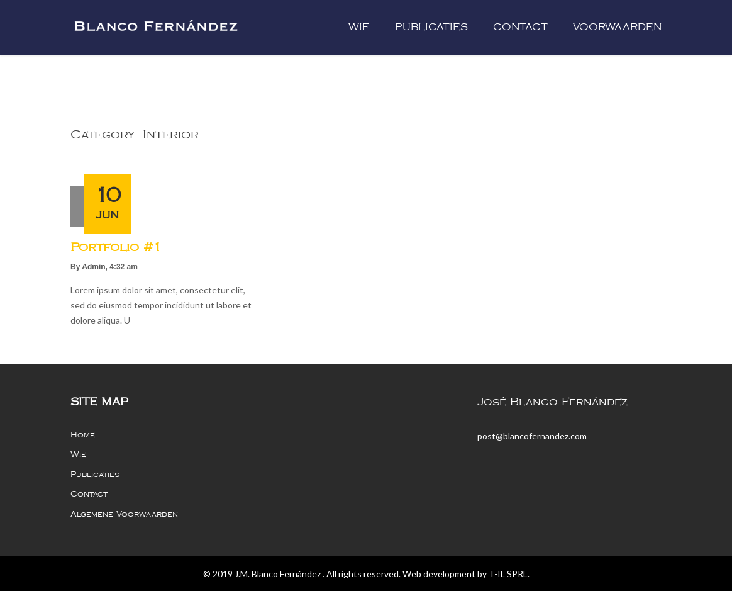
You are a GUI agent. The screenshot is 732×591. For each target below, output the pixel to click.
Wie (359, 27)
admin (93, 266)
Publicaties (431, 27)
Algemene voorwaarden (124, 514)
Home (82, 435)
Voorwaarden (617, 27)
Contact (520, 27)
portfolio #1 (116, 247)
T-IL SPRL (508, 573)
